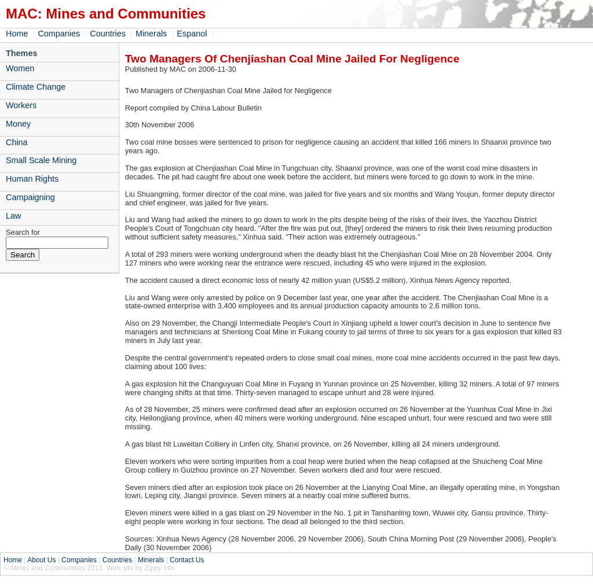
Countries (108, 33)
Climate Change (35, 86)
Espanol (192, 33)
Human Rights (32, 178)
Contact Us (187, 560)
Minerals (151, 33)
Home (17, 33)
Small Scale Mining (41, 160)
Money (18, 123)
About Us (41, 560)
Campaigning (30, 197)
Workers (21, 105)
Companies (59, 33)
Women (20, 68)
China (17, 142)
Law (13, 215)
